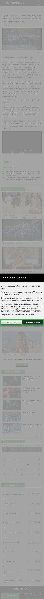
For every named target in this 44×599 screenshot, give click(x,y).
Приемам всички (32, 322)
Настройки (11, 322)
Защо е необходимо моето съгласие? (17, 314)
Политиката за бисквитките (28, 311)
